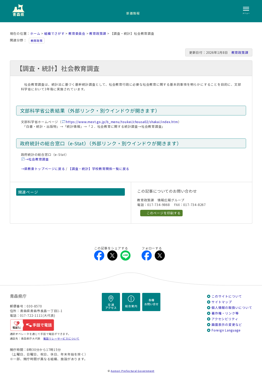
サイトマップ (221, 302)
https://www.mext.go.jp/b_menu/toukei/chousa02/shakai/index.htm (122, 121)
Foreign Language (226, 330)
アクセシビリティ (224, 319)
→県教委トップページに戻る (43, 168)
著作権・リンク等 (225, 313)
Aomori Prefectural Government (132, 371)
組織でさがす (54, 33)
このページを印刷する (164, 213)
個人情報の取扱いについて (231, 307)
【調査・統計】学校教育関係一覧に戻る (98, 168)
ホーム (35, 33)
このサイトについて (226, 296)
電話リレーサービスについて (61, 338)
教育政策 (37, 41)
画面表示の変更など (226, 324)
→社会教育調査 (37, 159)
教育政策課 (97, 33)
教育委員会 (76, 33)
